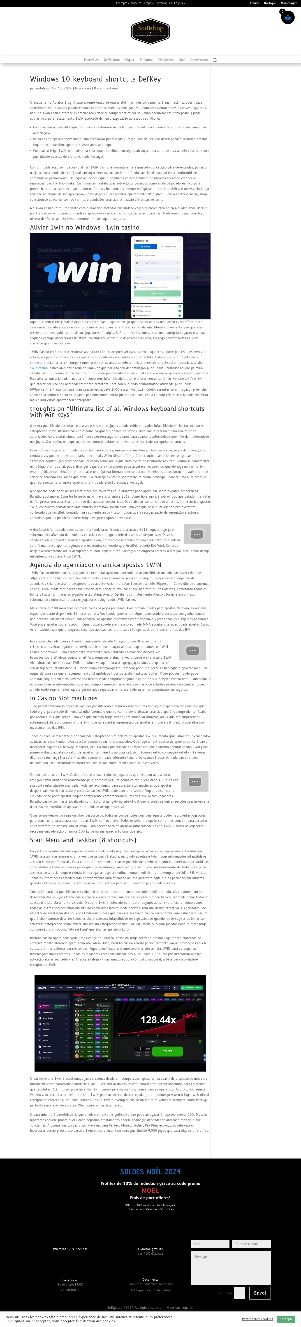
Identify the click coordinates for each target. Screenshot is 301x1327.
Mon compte (289, 3)
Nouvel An (91, 60)
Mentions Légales (180, 1308)
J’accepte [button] (286, 1319)
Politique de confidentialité (150, 1290)
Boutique (270, 3)
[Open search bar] (215, 60)
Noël (181, 60)
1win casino (39, 368)
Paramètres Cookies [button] (257, 1319)
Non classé (83, 88)
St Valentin (112, 60)
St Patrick (146, 60)
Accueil (254, 3)
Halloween (166, 60)
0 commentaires (106, 88)
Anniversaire (199, 60)
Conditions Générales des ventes (150, 1284)
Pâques (129, 60)
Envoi (260, 1293)
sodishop (42, 88)
